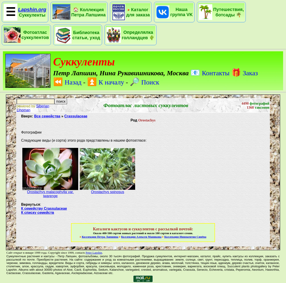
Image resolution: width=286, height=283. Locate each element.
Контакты (209, 73)
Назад (67, 82)
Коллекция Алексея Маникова (141, 236)
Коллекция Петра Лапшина (100, 236)
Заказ (244, 73)
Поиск (144, 82)
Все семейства (47, 116)
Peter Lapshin (94, 252)
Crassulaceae (75, 116)
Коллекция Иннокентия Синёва (185, 236)
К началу (105, 82)
